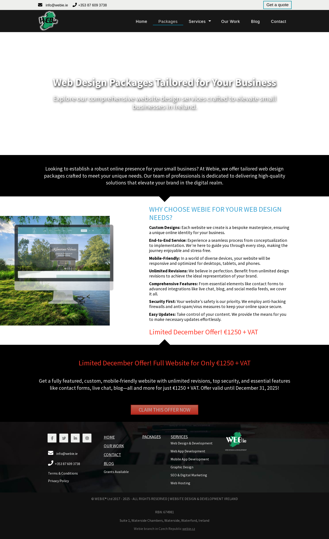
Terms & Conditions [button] (63, 473)
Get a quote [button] (277, 4)
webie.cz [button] (188, 528)
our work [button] (230, 21)
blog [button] (255, 21)
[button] (48, 21)
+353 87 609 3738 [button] (92, 5)
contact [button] (278, 21)
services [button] (197, 21)
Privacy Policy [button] (58, 481)
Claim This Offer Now (164, 418)
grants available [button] (116, 471)
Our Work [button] (114, 445)
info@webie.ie (57, 5)
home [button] (141, 21)
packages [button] (168, 21)
